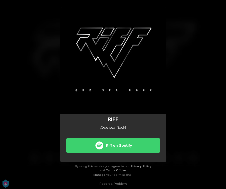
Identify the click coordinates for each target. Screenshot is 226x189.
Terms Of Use (116, 170)
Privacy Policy (141, 166)
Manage (99, 174)
